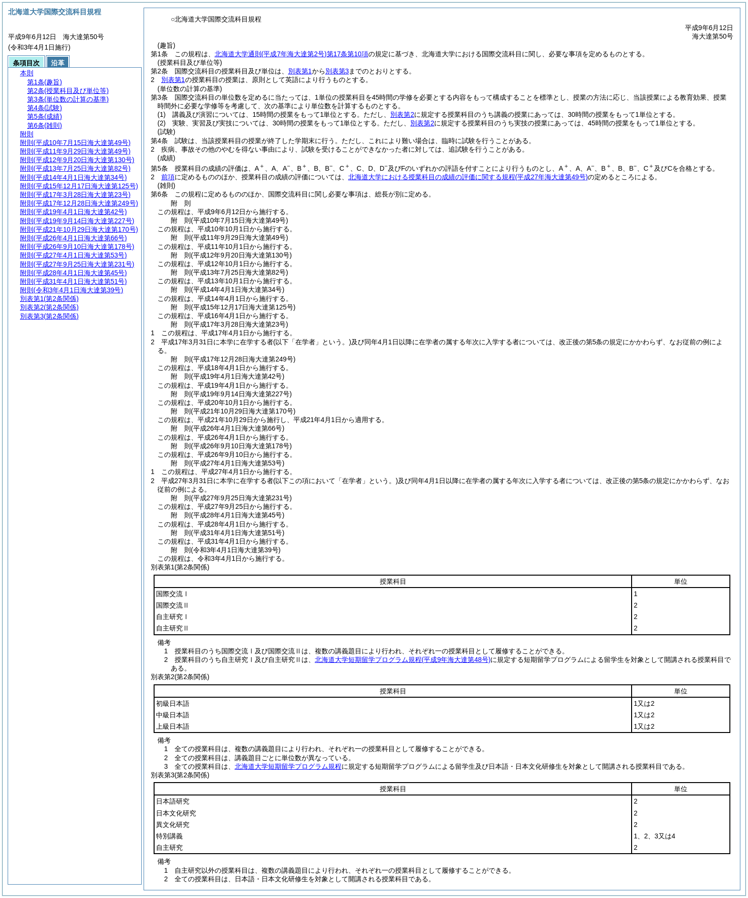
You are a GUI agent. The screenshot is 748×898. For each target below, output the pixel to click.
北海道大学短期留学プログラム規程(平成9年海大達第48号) (403, 659)
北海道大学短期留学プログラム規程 (288, 766)
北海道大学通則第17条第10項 (291, 54)
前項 (168, 177)
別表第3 (337, 71)
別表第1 (300, 71)
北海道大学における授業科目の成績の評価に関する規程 (468, 177)
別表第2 (402, 114)
